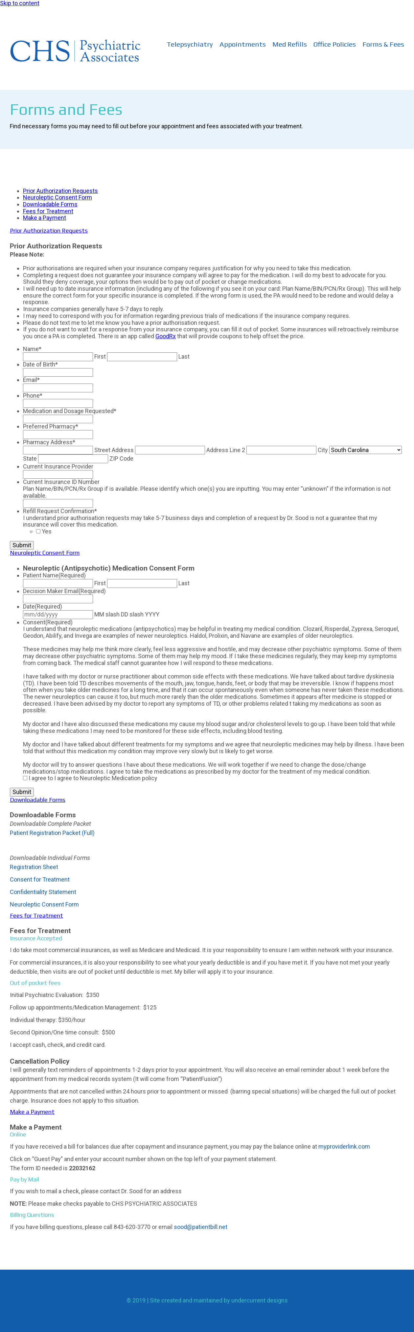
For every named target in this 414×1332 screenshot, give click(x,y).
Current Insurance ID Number (61, 481)
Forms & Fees (383, 44)
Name (32, 348)
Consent (48, 622)
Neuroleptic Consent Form (44, 904)
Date (42, 606)
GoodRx (165, 336)
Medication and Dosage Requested (69, 410)
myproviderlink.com (344, 1146)
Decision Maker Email (64, 591)
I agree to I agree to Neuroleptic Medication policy (93, 778)
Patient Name (54, 575)
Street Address (114, 450)
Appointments (242, 44)
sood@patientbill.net (200, 1226)
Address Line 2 (225, 450)
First (100, 356)
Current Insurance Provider (58, 466)
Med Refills (289, 44)
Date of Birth (40, 364)
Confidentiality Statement (43, 891)
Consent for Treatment (40, 879)
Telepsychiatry (190, 44)
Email (31, 379)
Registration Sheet (34, 867)
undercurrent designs (259, 1300)
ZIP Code (121, 458)
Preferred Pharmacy (50, 426)
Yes (47, 531)
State (30, 458)
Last (184, 356)
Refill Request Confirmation (60, 511)
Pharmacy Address (49, 442)
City (323, 450)
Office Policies (334, 44)
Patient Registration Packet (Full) (52, 832)
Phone (32, 395)
